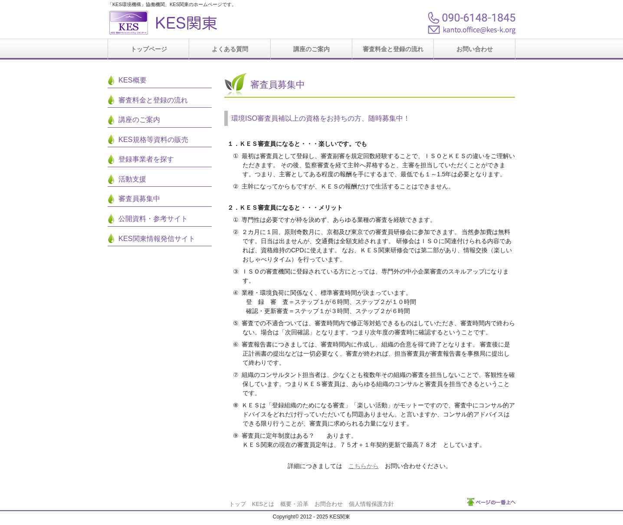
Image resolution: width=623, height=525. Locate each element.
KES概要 (132, 80)
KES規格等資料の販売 (153, 139)
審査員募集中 (139, 198)
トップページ (149, 49)
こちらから (363, 465)
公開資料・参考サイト (153, 218)
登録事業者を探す (146, 159)
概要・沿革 (294, 504)
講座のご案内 (311, 49)
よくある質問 (230, 49)
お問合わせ (329, 504)
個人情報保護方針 (371, 504)
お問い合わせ (474, 49)
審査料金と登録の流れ (393, 49)
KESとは (263, 504)
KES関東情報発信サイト (156, 238)
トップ (237, 504)
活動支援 (132, 179)
